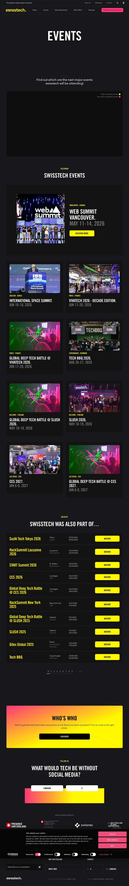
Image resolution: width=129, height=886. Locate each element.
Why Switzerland (61, 10)
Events (45, 10)
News (35, 10)
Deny (112, 873)
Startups (92, 10)
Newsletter (98, 3)
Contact (109, 3)
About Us (88, 3)
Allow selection (112, 867)
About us (90, 850)
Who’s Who (78, 10)
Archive (107, 538)
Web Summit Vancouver (112, 10)
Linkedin (47, 788)
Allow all (112, 861)
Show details (104, 882)
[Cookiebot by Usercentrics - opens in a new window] (13, 882)
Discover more (81, 233)
